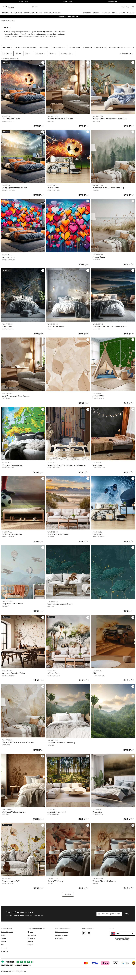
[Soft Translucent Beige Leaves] (45, 398)
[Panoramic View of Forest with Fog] (113, 190)
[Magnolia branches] (68, 329)
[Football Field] (113, 398)
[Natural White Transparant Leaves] (23, 745)
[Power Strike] (68, 190)
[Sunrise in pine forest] (68, 814)
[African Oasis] (68, 675)
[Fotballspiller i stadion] (23, 537)
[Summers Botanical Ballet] (23, 675)
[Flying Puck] (113, 537)
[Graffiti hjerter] (45, 260)
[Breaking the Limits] (23, 121)
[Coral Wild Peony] (68, 883)
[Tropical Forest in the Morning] (90, 745)
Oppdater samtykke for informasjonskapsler (122, 938)
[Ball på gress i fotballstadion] (23, 190)
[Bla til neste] (133, 47)
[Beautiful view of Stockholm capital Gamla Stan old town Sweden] (68, 467)
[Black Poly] (113, 467)
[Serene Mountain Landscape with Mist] (113, 329)
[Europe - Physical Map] (23, 467)
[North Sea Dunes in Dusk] (68, 537)
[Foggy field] (113, 814)
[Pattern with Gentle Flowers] (68, 121)
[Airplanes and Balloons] (23, 606)
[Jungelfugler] (23, 329)
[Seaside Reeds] (113, 260)
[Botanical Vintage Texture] (23, 814)
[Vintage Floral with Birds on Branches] (113, 121)
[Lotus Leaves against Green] (90, 606)
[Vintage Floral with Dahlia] (113, 883)
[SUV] (113, 675)
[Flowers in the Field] (23, 883)
